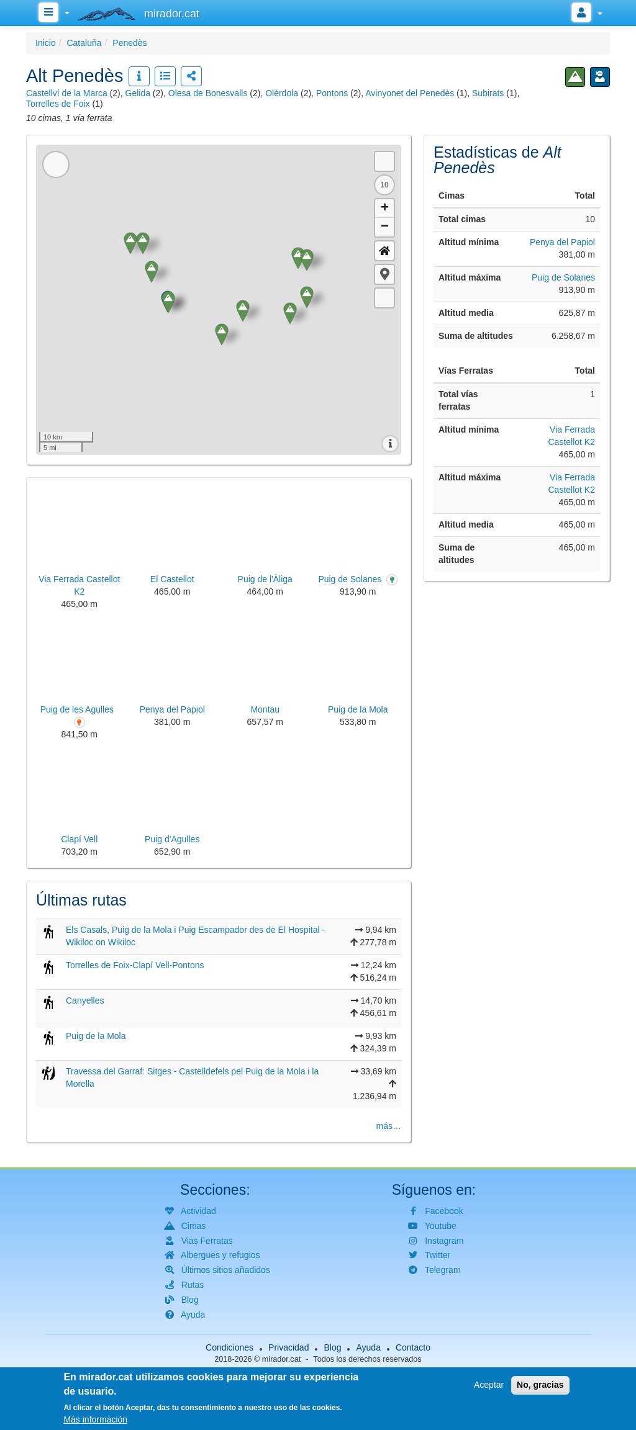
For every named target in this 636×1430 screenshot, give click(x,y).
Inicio (45, 43)
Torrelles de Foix (58, 104)
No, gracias (540, 1385)
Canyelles (85, 1000)
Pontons (332, 93)
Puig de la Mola (96, 1036)
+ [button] (385, 208)
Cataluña (83, 43)
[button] (384, 274)
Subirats (488, 93)
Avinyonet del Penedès (409, 93)
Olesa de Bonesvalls (208, 93)
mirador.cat (281, 1359)
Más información (95, 1419)
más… (388, 1126)
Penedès (129, 43)
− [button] (385, 227)
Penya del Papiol (562, 242)
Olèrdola (281, 93)
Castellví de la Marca (66, 93)
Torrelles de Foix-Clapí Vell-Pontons (135, 965)
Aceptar (489, 1385)
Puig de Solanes (563, 277)
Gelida (137, 93)
